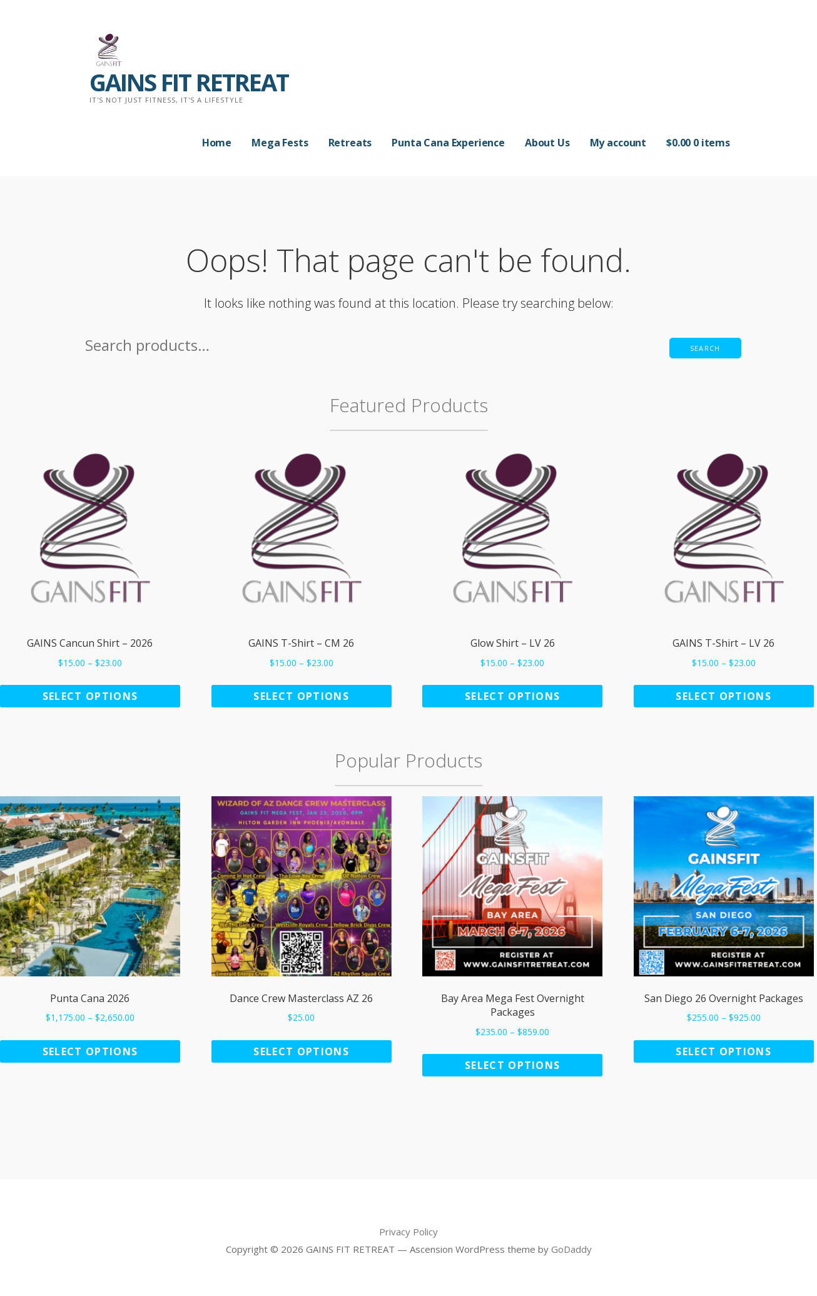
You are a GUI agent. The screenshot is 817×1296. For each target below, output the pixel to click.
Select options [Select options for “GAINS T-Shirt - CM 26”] (301, 696)
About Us (547, 142)
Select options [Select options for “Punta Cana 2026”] (90, 1051)
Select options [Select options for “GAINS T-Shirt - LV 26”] (723, 696)
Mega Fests (279, 142)
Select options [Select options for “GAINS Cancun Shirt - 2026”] (90, 696)
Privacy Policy (408, 1231)
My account (618, 142)
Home (216, 142)
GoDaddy (571, 1249)
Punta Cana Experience (448, 142)
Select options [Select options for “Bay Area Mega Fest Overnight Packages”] (513, 1065)
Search (705, 348)
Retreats (350, 142)
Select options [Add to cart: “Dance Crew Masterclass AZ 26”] (301, 1051)
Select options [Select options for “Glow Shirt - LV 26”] (513, 696)
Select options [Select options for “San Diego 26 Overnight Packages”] (723, 1051)
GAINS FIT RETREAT (188, 82)
